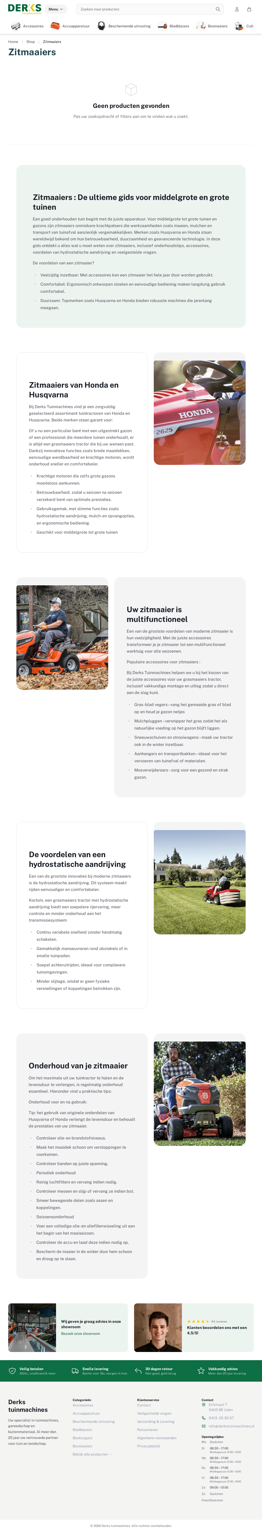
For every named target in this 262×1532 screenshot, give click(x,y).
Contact (144, 1405)
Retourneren (147, 1430)
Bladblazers (82, 1430)
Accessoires (83, 1405)
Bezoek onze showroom (80, 1334)
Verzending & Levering (155, 1421)
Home (13, 42)
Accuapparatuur (86, 1413)
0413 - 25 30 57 (221, 1418)
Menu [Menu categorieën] (56, 9)
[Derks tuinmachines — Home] (24, 9)
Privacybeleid (148, 1446)
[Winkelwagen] (249, 9)
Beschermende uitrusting (94, 1421)
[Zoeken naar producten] (150, 9)
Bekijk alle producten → (92, 1454)
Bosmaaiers (82, 1446)
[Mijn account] (237, 9)
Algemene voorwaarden (157, 1438)
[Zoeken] (218, 9)
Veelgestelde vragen (154, 1413)
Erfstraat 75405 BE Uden (221, 1407)
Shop (30, 42)
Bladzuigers (82, 1438)
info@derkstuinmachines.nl (231, 1426)
